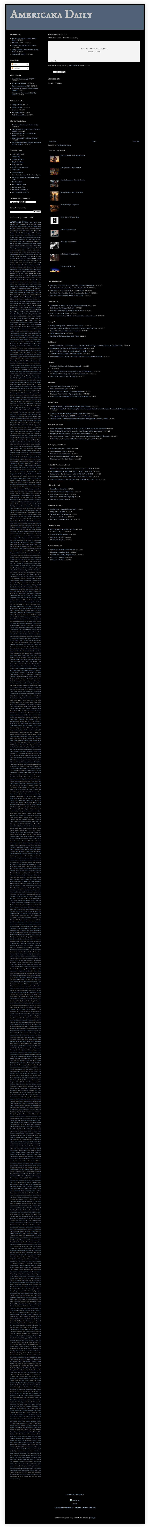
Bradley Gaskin (14, 599)
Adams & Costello (28, 331)
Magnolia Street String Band (25, 1030)
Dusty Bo (34, 738)
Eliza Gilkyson (33, 288)
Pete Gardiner (19, 437)
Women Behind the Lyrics (33, 1463)
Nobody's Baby (14, 1114)
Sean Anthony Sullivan (35, 1242)
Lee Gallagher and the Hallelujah (32, 408)
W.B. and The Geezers (27, 1446)
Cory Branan (27, 674)
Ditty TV (38, 730)
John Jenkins (19, 920)
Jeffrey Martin (14, 299)
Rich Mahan (13, 1175)
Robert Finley (28, 1188)
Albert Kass (38, 506)
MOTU (29, 1024)
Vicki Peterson (25, 1440)
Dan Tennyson (37, 689)
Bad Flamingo (25, 563)
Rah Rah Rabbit (22, 1163)
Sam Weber (34, 1227)
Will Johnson (30, 1459)
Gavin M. (34, 794)
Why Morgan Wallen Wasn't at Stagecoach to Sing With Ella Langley (71, 371)
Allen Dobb (21, 271)
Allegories (30, 516)
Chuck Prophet (33, 661)
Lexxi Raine (30, 992)
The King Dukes (26, 1361)
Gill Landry (32, 804)
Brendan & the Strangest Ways (32, 339)
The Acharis (19, 1310)
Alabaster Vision (30, 506)
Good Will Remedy (15, 378)
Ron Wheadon (19, 1199)
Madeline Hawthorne (35, 1026)
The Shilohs (13, 1389)
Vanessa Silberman (26, 1438)
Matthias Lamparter (25, 1058)
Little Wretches (30, 1005)
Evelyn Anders (20, 766)
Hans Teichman (74, 65)
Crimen (36, 681)
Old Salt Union (32, 1118)
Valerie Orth (31, 1436)
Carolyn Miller (14, 627)
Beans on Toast (23, 275)
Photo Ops (21, 1150)
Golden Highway (25, 809)
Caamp (39, 617)
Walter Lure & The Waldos (17, 1448)
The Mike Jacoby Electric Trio (27, 322)
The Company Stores (22, 1329)
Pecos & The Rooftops (23, 1141)
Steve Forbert (32, 459)
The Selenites (37, 1387)
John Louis (24, 397)
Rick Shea (18, 1180)
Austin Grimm (19, 559)
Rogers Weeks (28, 1197)
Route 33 (22, 1210)
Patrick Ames (28, 1133)
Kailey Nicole (37, 945)
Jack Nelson (13, 864)
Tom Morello (37, 1419)
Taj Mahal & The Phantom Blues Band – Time (64, 336)
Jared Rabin (30, 877)
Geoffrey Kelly (27, 798)
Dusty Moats (25, 288)
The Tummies (24, 1399)
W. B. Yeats (19, 1446)
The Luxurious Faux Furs (34, 1363)
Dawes (18, 715)
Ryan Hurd (18, 1216)
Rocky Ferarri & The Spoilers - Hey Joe (62, 529)
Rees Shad (21, 1171)
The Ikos (12, 1357)
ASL (33, 495)
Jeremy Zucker (16, 896)
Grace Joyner (27, 811)
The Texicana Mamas (32, 1397)
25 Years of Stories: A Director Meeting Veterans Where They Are (70, 406)
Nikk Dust (26, 1109)
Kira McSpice (33, 969)
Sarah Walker (19, 1235)
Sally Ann (15, 110)
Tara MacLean (26, 1295)
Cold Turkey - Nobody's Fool (59, 494)
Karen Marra (25, 947)
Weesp (31, 1451)
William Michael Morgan (34, 1461)
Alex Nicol (29, 269)
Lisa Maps (28, 1001)
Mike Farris (13, 1080)
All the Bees (14, 271)
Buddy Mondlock (25, 610)
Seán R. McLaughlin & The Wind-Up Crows (29, 1246)
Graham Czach (32, 813)
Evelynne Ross (28, 766)
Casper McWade (14, 629)
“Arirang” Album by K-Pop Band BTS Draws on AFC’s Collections (71, 416)
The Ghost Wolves (22, 1348)
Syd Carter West (36, 461)
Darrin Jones (13, 700)
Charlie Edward (14, 636)
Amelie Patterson (18, 523)
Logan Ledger (31, 412)
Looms (34, 305)
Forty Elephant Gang (35, 371)
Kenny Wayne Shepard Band (22, 964)
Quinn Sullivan (28, 1156)
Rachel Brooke (19, 1161)
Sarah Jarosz (18, 262)
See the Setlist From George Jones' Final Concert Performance (69, 374)
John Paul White (36, 922)
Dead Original (24, 715)
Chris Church (13, 649)
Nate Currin (27, 1099)
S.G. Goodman (35, 1218)
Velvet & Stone (36, 1438)
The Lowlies (18, 1363)
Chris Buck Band (28, 646)
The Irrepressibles (19, 1357)
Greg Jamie (18, 819)
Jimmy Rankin (37, 907)
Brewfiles (35, 602)
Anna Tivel (38, 542)
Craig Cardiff (24, 678)
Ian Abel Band (37, 853)
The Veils (28, 1402)
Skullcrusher (38, 1259)
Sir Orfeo (28, 1257)
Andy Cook (28, 333)
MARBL (25, 1024)
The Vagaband (22, 1402)
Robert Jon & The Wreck (21, 237)
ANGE (30, 495)
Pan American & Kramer (17, 1131)
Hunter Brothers (24, 851)
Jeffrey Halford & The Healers (27, 888)
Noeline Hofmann (23, 1114)
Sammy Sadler (23, 1229)
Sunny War (16, 1286)
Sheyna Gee (20, 454)
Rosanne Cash (29, 1203)
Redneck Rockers (14, 1171)
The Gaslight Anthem (35, 1346)
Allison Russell (14, 333)
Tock (27, 324)
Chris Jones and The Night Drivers (24, 354)
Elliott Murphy (30, 367)
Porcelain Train (30, 1152)
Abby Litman (34, 499)
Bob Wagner (25, 591)
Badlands (31, 563)
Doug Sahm (13, 736)
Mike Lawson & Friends (30, 1080)
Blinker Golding (31, 585)
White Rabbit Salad (36, 1455)
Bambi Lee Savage (20, 565)
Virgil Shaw (27, 1444)
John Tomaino (28, 924)
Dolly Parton (19, 732)
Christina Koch (19, 659)
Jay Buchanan (17, 881)
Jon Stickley (20, 928)
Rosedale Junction (32, 1205)
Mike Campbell (14, 1077)
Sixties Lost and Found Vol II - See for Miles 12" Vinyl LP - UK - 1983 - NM (74, 479)
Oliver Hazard (17, 435)
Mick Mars (30, 1073)
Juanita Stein (13, 941)
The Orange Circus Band (30, 265)
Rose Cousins (37, 1203)
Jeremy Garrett (33, 894)
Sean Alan (25, 1242)
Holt (36, 847)
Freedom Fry (22, 292)
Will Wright (25, 1461)
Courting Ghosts (23, 676)
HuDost (18, 851)
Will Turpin (13, 1461)
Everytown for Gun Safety (27, 768)
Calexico (19, 619)
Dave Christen (20, 224)
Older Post (136, 141)
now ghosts (38, 1476)
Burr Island (20, 344)
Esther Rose (23, 764)
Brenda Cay (34, 277)
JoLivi (31, 909)
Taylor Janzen (31, 1299)
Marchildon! (13, 1039)
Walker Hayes (37, 1446)
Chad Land (16, 634)
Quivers (34, 1156)
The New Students (33, 1370)
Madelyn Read (14, 1028)
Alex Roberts (13, 510)
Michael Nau (37, 1071)
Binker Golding (27, 580)
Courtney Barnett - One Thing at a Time (73, 155)
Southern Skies (27, 1267)
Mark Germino (25, 1043)
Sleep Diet (12, 1261)
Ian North (23, 294)
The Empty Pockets (25, 469)
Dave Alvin (34, 700)
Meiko (11, 1065)
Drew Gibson (28, 736)
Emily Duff (35, 239)
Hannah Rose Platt (19, 230)
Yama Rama (21, 1470)
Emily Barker (20, 755)
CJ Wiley (34, 614)
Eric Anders (32, 759)
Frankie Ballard (18, 783)
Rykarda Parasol (26, 1218)
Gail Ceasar (29, 789)
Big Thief (15, 337)
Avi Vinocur (22, 561)
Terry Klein (35, 463)
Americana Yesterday (18, 154)
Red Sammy (38, 1169)
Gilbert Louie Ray (24, 804)
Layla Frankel (28, 988)
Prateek (16, 439)
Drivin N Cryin (18, 738)
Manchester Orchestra (29, 1035)
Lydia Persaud (24, 307)
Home (94, 141)
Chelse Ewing (32, 642)
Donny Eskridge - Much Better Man (72, 192)
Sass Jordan (38, 1235)
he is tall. (21, 1476)
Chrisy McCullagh (15, 661)
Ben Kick (26, 572)
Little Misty (31, 1003)
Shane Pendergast (21, 1250)
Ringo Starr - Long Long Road (59, 552)
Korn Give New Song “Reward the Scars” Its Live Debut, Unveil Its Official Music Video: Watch (80, 436)
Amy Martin (32, 529)
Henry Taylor (34, 843)
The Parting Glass (17, 112)
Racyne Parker (13, 1163)
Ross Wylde (33, 1207)
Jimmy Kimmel (28, 907)
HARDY (20, 824)
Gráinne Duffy (31, 821)
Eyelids (36, 768)
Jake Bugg (18, 868)
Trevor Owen (37, 1427)
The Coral (19, 1331)
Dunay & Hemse (27, 738)
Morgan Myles (21, 1090)
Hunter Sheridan (17, 853)
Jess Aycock (13, 898)
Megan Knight (30, 1062)
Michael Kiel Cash (23, 1069)
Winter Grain (22, 1463)
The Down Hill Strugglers (22, 1338)
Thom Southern (26, 1410)
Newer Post (52, 141)
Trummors (38, 1429)
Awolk (34, 561)
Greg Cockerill (33, 817)
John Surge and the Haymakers (23, 243)
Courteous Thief (14, 676)
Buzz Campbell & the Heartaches (23, 612)
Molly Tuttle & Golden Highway (30, 425)
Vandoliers (18, 1438)
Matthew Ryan (13, 422)
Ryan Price (34, 1216)
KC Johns (18, 945)
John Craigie (24, 917)
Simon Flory (17, 1257)
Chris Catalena (37, 646)
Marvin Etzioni (34, 418)
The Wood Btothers (21, 1408)
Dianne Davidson (36, 727)
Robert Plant (22, 1193)
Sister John (34, 1257)
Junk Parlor (17, 943)
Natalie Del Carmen (31, 245)
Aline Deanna (33, 512)
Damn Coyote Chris (28, 687)
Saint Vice (23, 1222)
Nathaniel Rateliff (35, 258)
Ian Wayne (31, 856)
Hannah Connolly (27, 828)
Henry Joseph (26, 843)
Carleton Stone (30, 625)
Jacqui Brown (13, 866)
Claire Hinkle (25, 663)
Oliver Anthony (25, 1120)
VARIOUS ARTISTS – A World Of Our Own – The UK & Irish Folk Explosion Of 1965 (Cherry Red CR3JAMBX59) (86, 346)
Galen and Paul (37, 789)
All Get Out (16, 516)
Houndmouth (33, 849)
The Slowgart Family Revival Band (29, 1391)
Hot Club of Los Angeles (22, 849)
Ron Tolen (33, 222)
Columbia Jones (25, 670)
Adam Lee (22, 503)
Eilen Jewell (23, 235)
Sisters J (16, 1259)
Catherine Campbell (27, 280)
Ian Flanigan (13, 856)
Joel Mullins (35, 913)
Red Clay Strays (17, 1169)
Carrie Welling (21, 627)
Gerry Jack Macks (36, 800)
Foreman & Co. (21, 781)
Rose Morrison (14, 1205)
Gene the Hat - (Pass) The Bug (59, 499)
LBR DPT (38, 975)
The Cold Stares (30, 467)
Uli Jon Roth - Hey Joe (57, 540)
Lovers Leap (13, 1016)
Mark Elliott (17, 1043)
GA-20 (12, 787)
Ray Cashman (28, 1165)
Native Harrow (27, 427)
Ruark (30, 1210)
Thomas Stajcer (26, 1412)
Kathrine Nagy (27, 954)
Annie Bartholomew (19, 335)
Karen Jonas (19, 947)
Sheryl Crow (13, 454)
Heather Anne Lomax (30, 382)
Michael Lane (20, 1071)
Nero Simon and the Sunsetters (29, 1105)
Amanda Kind (22, 521)
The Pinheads (34, 1374)
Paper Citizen (37, 435)
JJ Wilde (12, 386)
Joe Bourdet (17, 395)
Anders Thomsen (24, 531)
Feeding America (20, 774)
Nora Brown (27, 433)
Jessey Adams (34, 900)
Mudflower (34, 1092)
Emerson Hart (37, 753)
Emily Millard (30, 757)
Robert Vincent (25, 1195)
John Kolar (26, 920)
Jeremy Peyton (34, 390)
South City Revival (36, 1265)
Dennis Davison (24, 723)
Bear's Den (37, 250)
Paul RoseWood (37, 1139)
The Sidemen (26, 1389)
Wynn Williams (37, 1468)
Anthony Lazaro (18, 548)
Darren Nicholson (36, 698)
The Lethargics (26, 233)
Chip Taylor (34, 352)
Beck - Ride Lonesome (57, 557)
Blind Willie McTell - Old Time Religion (24, 138)
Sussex (24, 1289)
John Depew (31, 917)
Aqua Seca (33, 548)
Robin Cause (32, 1195)
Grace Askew (29, 241)
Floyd (15, 292)
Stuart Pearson (22, 1284)
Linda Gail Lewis (36, 998)
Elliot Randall (17, 753)
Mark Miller (24, 1045)
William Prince (14, 1463)
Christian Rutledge (21, 657)
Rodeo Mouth (34, 444)
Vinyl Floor (21, 1444)
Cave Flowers (37, 280)
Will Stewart (37, 1459)
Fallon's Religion (36, 770)
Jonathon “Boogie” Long (24, 934)
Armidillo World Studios (20, 553)
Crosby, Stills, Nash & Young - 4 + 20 (61, 491)
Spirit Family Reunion (30, 457)
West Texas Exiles (31, 1453)
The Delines (17, 469)
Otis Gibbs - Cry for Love (68, 242)
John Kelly (18, 397)
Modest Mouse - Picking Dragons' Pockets (63, 555)
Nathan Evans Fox (18, 427)
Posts (14, 64)
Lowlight (27, 1016)
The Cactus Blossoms (35, 1323)
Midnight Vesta (29, 1075)
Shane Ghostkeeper (27, 450)
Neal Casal (28, 1103)
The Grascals (13, 1353)
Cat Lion (38, 629)
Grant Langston (19, 815)
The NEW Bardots (22, 476)
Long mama (30, 1011)
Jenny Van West (18, 894)
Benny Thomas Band (32, 574)
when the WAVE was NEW (20, 192)
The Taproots (35, 478)
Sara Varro (13, 1231)
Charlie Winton (27, 638)
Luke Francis (31, 414)
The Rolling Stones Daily (20, 190)
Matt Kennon (37, 420)
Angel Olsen (23, 540)
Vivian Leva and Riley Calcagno (25, 489)
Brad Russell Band (26, 597)
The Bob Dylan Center (20, 1321)
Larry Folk (27, 979)
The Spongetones (33, 1393)
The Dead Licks (26, 1333)
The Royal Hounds (20, 1382)
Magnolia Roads (23, 416)
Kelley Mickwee (19, 960)
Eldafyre (35, 747)
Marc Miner (38, 1035)
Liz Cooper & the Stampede (25, 1007)
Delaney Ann (23, 721)
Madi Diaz (21, 1028)
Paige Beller (31, 1129)
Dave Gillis (19, 702)
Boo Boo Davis (19, 595)
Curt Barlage (13, 685)
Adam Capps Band (27, 501)
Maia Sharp (21, 1033)
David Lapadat (26, 708)
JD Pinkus (33, 860)
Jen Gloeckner (26, 890)
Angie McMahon (21, 542)
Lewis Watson (22, 992)
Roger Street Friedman (20, 248)
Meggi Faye (38, 1062)
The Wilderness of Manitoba (30, 1406)
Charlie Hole (37, 348)
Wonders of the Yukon (15, 1466)
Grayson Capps (34, 815)
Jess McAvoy (20, 898)
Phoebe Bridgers (14, 1150)
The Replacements (33, 1378)
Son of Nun (13, 1263)
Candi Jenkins (20, 346)
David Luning (19, 286)
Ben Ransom (32, 572)
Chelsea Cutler (18, 352)
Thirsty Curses (34, 480)
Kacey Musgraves (32, 399)
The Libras (33, 1361)
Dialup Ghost (19, 727)
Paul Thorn (13, 437)
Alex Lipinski (37, 508)
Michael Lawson (28, 1071)
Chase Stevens (24, 642)
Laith (30, 977)
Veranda (12, 1440)
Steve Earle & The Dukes (31, 1278)
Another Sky (28, 546)
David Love (34, 708)
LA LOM (33, 975)
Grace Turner (29, 378)
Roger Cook (22, 1197)
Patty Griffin (21, 1135)
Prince (39, 1154)
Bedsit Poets (31, 570)
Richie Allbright (24, 1178)
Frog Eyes (32, 785)
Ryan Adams (34, 1214)
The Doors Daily (17, 182)
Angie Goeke (13, 542)
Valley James (37, 1436)
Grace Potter (37, 241)
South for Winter (15, 265)
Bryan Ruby (33, 341)
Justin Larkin (34, 943)
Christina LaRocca (27, 659)
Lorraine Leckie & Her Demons (19, 1013)
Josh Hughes (19, 939)
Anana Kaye (16, 531)
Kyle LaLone (34, 405)
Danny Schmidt (34, 363)
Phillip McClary (24, 1148)
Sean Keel (31, 1244)
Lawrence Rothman (19, 988)
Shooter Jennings (27, 454)
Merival (25, 1065)
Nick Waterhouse (19, 1109)
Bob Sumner (17, 591)
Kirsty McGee (27, 405)
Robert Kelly (28, 1190)
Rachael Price (18, 1158)
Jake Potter (35, 868)
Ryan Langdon (31, 260)
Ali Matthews (16, 512)
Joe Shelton (36, 911)
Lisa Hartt (24, 412)
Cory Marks (18, 284)
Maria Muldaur (33, 1039)
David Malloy (17, 710)
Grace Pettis (34, 811)
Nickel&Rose (17, 314)
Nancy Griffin (33, 1097)
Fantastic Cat (13, 772)
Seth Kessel (38, 448)
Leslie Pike (16, 992)
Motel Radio (38, 1090)
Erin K (36, 762)
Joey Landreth (34, 915)
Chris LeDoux (33, 651)
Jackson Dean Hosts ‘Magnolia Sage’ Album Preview (66, 391)
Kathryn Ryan (13, 956)
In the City (38, 856)
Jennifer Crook (17, 892)
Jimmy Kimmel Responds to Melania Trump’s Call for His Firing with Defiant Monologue (78, 428)
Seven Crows (13, 1246)
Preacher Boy (17, 1154)
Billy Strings (14, 252)
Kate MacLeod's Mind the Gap (29, 952)
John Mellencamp (25, 256)
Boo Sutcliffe (26, 277)
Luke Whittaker (29, 1020)
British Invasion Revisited (20, 167)
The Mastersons (22, 1365)
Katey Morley (30, 401)
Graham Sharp (37, 378)
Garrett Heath (30, 292)
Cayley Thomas (14, 282)
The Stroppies (27, 1395)
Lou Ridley (38, 1013)
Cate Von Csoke (19, 348)
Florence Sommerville (15, 779)
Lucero (39, 1016)
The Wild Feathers (30, 1404)
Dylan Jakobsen (33, 740)
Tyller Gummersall (30, 228)
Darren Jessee (27, 698)
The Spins (25, 1393)
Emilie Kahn (13, 755)
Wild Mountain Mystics (31, 491)
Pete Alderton (27, 1143)
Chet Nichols (26, 352)
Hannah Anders (18, 828)
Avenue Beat (32, 273)
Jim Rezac (31, 905)
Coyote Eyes (17, 678)
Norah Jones (17, 1116)
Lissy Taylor (34, 1001)
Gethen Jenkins (23, 802)
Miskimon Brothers (22, 1086)
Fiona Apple (37, 774)
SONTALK (25, 1220)
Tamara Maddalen (25, 1293)
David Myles (27, 286)
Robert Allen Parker (24, 1186)
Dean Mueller (18, 717)
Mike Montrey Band (31, 1082)
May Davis (33, 1060)
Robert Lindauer (14, 1193)
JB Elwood (17, 297)
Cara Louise (17, 280)
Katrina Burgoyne (28, 403)
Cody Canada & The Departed (21, 358)
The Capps (26, 1325)
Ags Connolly (16, 506)
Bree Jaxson (22, 602)
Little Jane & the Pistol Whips (20, 1003)
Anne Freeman (25, 544)
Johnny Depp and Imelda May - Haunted (62, 549)
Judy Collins (13, 399)
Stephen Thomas (26, 1276)
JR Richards (13, 862)
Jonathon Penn (14, 934)
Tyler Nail (18, 1434)
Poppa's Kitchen (20, 1152)
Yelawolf (32, 1470)
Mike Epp (38, 1077)
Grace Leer (23, 378)
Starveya (18, 1271)
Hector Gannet (14, 841)
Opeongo (12, 1124)
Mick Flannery (23, 1073)
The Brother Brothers (20, 318)
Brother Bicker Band (19, 608)
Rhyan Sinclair (20, 1173)
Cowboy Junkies (33, 676)
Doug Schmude (20, 736)
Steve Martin (18, 1280)
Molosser (12, 228)
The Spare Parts (18, 1393)
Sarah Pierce (26, 1233)
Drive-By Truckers (15, 288)
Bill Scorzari (33, 275)
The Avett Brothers (36, 465)
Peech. (31, 1141)
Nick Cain (35, 1107)
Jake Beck (12, 868)
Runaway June (17, 446)
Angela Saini (34, 333)
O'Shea (12, 1118)
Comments (16, 68)
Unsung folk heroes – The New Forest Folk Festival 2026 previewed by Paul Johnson (76, 356)
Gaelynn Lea (34, 787)
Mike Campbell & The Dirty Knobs (26, 1077)
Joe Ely (12, 243)
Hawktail (12, 836)
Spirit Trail (30, 1269)
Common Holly (19, 361)
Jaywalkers (38, 881)
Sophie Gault (37, 1263)
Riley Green (31, 1180)
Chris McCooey (25, 653)
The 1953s (27, 1308)
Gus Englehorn (14, 824)
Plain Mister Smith (29, 1150)
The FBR (23, 1342)
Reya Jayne (35, 1171)
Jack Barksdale (21, 862)
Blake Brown (22, 337)
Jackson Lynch (21, 864)
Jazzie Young (13, 883)
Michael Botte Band (21, 1067)
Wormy (24, 1468)
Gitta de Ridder (14, 806)
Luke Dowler (23, 414)
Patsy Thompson (36, 1133)
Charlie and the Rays (30, 350)
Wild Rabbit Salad (28, 1457)
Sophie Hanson (14, 1265)
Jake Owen (29, 868)
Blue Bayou (18, 587)
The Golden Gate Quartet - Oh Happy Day (25, 125)
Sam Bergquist (37, 1222)
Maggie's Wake (14, 416)
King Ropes (35, 966)
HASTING (26, 824)
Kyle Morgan (13, 975)
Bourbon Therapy (18, 339)
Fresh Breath (30, 373)
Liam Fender (34, 994)
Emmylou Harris (25, 759)
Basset (16, 275)
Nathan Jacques (19, 1101)
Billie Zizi (35, 578)
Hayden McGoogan (20, 382)
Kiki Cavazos (34, 964)
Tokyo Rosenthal (36, 324)
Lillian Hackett (34, 996)
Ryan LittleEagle (26, 1216)
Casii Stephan (37, 627)
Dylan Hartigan (24, 740)
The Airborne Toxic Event (23, 1312)
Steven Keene (33, 237)
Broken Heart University (31, 606)
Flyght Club (25, 779)
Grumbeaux (24, 821)
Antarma (34, 546)
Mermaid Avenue (31, 309)
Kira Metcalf (20, 405)
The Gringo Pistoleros (22, 1353)
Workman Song (18, 1468)
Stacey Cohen (37, 1269)
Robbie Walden (14, 1186)
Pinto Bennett (34, 437)
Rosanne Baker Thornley (20, 1203)
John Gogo (38, 917)
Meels (24, 1062)
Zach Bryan (35, 1472)
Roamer (20, 1184)
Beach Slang (33, 567)
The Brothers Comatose (23, 1323)
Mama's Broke (19, 1035)
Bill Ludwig (17, 578)
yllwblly (18, 1478)
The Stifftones (19, 1395)
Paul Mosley (38, 1137)
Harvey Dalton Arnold (16, 834)
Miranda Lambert (36, 1084)
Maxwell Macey (24, 1060)
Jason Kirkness (25, 879)
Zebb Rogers (27, 1474)
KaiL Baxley (30, 945)
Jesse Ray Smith (28, 393)
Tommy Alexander (31, 1421)
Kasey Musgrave (34, 949)
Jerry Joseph (24, 896)
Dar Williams (25, 695)
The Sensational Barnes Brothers (22, 478)
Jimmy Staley (13, 909)
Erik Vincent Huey (20, 290)
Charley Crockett (15, 235)
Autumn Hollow (14, 561)
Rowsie (27, 1210)
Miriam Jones (13, 1086)
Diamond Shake (27, 727)
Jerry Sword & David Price (34, 896)
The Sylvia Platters (36, 1395)
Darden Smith (33, 695)
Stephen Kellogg (18, 1276)
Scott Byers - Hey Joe (57, 537)
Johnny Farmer (37, 924)
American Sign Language (34, 527)
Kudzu (21, 305)
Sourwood (27, 1265)
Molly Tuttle (37, 230)
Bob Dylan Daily (17, 164)
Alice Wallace (37, 269)
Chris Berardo (19, 646)
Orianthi (17, 1124)
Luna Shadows (29, 1022)
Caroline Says (37, 625)
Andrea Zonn (19, 533)
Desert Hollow (37, 725)
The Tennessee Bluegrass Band (18, 1397)
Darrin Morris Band (24, 700)
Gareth (36, 373)
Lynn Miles (19, 1024)
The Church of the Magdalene (29, 1327)
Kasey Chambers (25, 949)
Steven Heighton (18, 1282)
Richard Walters (14, 1178)
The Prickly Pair (33, 1376)
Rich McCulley (20, 1175)
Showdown (34, 454)
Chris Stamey (33, 655)
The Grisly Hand (31, 320)
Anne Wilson (33, 544)
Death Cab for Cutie (27, 717)
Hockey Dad (34, 845)
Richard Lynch (37, 1175)
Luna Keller (22, 1022)
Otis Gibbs (30, 435)
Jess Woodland (34, 898)
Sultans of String (27, 461)
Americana (13, 529)
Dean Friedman (33, 715)
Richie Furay (32, 1178)
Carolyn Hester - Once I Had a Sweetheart (63, 509)
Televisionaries (18, 1306)
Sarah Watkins (26, 1235)
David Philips (31, 710)
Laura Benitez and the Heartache (29, 981)
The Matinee (13, 476)
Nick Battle (29, 1107)
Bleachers (23, 585)
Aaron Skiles (30, 250)
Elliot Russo (25, 753)
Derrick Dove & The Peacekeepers (22, 725)
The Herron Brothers (22, 1355)
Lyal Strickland (37, 1022)
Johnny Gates (13, 926)
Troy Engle (32, 1429)
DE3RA (31, 685)
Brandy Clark (30, 599)
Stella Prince (16, 459)
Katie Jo (35, 956)
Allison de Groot (14, 518)
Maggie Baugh (37, 1028)
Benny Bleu (22, 574)
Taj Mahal (17, 1293)
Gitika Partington (36, 376)
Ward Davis (38, 489)
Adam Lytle (28, 503)
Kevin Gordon (14, 305)
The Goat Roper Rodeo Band (27, 1350)
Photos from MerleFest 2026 (21, 86)
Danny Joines (26, 693)
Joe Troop (19, 913)
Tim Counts (25, 482)
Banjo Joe (28, 565)
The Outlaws (20, 1374)
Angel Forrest (16, 540)
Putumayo (21, 1156)
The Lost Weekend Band (34, 474)
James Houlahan (36, 870)
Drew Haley (35, 736)
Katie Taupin (25, 958)
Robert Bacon (33, 1186)
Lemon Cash (37, 410)
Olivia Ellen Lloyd (27, 314)
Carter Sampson (29, 627)
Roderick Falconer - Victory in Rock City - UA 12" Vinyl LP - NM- (71, 476)
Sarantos (32, 1235)
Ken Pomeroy (17, 962)
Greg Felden (19, 380)
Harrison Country (28, 832)
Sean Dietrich (25, 1244)
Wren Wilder (29, 1468)
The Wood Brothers (25, 480)
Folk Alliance (26, 371)
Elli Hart (35, 751)
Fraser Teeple (22, 373)
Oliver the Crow (21, 1122)
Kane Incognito (17, 401)
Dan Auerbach (34, 284)
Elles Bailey (30, 751)
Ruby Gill (17, 1212)
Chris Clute (29, 649)
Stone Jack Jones (34, 1282)
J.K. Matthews (27, 860)
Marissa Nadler (26, 1041)
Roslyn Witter (26, 1207)
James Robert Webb (26, 873)
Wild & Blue (21, 1457)
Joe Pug (30, 911)
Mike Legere (34, 422)
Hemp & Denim (18, 843)
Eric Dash (38, 759)
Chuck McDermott (32, 356)
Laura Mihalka (24, 984)
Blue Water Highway (31, 337)
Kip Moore (26, 969)
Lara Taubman (14, 979)
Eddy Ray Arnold (31, 745)
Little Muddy (27, 305)
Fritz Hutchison (25, 785)
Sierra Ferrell (37, 262)
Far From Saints (22, 772)
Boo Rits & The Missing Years (32, 595)
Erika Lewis (31, 762)
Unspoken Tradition (15, 326)
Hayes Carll (27, 836)
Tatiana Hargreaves (29, 1297)
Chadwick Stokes (24, 634)
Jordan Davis (22, 937)
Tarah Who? (34, 1295)
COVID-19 (27, 344)
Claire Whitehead (33, 663)
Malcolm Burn (28, 1033)
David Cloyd (20, 706)
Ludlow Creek (30, 1018)
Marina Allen (19, 1041)
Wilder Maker (37, 1457)
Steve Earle (21, 1278)
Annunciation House (19, 546)
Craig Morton (32, 678)
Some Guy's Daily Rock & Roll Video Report (26, 175)
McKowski (23, 309)
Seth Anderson (30, 448)
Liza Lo (22, 245)
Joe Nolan (30, 395)
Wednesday (27, 1451)
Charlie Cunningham (29, 348)
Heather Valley (37, 838)
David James (18, 708)
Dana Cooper (13, 691)
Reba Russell (13, 1167)
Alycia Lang (21, 333)
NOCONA (33, 312)
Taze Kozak (23, 1301)
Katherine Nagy (18, 954)
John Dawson (17, 301)
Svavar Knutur (37, 1289)
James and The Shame (16, 875)
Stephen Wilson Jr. (36, 1276)
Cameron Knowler (23, 621)
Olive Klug (17, 1120)
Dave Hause (26, 702)
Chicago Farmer (24, 282)
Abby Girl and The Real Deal (23, 499)
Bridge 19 (21, 604)
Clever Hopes (17, 666)
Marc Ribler (13, 1037)
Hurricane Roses (30, 384)
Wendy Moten (22, 1453)
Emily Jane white (14, 757)
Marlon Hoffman (14, 309)
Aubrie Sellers (25, 557)
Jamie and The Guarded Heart (30, 875)
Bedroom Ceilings (23, 570)
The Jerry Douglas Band (34, 1359)
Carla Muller (16, 625)
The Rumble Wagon (30, 1382)
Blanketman (17, 585)
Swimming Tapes (32, 1291)
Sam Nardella (19, 1225)
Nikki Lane (38, 431)
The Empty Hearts (33, 1340)
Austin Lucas (27, 559)
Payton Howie (13, 1141)
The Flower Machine (21, 1344)
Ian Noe (25, 856)
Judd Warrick (20, 941)
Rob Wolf (16, 444)
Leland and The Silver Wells (26, 410)
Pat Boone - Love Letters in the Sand (61, 519)
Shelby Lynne (32, 1252)
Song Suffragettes (21, 1263)
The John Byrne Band (15, 1361)
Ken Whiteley (25, 962)
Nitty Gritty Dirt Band (35, 1109)
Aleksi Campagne (14, 508)
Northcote (23, 1116)
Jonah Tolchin (37, 243)
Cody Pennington (20, 668)
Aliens (28, 512)
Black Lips (17, 582)
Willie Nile (18, 493)
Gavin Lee (28, 794)
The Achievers (26, 1310)
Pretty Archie (22, 439)
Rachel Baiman (26, 1158)
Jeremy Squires (32, 299)
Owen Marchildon (32, 1126)
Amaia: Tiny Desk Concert (58, 451)
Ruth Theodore (26, 1214)
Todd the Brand (17, 1419)
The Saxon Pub (34, 1384)
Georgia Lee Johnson (16, 800)
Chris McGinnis (34, 653)
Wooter (12, 1468)
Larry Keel (34, 979)
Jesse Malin (20, 393)
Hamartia (26, 826)
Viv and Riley (34, 1444)
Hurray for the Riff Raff (27, 853)
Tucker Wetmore (14, 1431)
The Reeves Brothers (22, 1378)
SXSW (33, 316)
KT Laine (23, 945)
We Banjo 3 (21, 1451)
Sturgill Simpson (18, 461)
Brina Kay (27, 604)
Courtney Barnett (35, 361)
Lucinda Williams (27, 226)
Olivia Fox (29, 1122)
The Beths (25, 1316)
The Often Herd (32, 1372)
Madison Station (28, 1028)
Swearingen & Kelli (23, 1291)
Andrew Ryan (13, 538)
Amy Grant (19, 529)
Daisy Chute (25, 284)
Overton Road (24, 1126)
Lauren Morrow (26, 986)
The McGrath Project (32, 1365)
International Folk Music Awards (18, 858)
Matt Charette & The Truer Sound (24, 420)
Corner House (13, 674)
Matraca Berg (28, 1054)
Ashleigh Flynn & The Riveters (19, 273)
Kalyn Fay (12, 947)
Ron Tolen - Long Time (68, 266)
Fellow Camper (29, 774)
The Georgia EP (14, 1348)
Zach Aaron (28, 1472)
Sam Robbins (22, 1227)
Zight (32, 1474)
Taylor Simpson (20, 463)
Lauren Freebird (33, 984)
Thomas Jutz (19, 1412)
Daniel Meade (33, 691)
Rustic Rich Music (32, 1212)
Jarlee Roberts (37, 877)
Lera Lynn (13, 412)
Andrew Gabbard (27, 535)
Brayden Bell (37, 599)
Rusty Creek (27, 316)
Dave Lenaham (18, 704)
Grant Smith (27, 815)
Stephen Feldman (24, 459)
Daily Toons (16, 170)
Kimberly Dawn (19, 966)
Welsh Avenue (37, 1451)
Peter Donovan (26, 437)
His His (28, 845)
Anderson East (32, 531)
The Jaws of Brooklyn (22, 1359)
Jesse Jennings (18, 900)
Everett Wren (16, 768)
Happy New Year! (30, 830)
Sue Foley (35, 1284)
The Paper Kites (20, 324)
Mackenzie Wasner (15, 1026)
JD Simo (38, 860)
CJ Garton (23, 614)
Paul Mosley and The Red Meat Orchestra (21, 1139)
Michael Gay (37, 1067)
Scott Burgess (20, 1239)
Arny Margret (31, 553)
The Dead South (33, 318)
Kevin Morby (37, 403)
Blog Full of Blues (17, 162)
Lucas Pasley (33, 1016)
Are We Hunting (23, 550)
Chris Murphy (37, 354)
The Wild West (18, 1406)
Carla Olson (23, 625)
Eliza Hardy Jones (31, 749)
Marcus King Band (22, 1039)
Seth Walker (19, 450)
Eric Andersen (23, 369)
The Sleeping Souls (15, 1391)
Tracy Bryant (28, 1425)
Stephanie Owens (31, 1274)
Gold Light (17, 809)
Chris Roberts (25, 655)
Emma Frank (17, 759)
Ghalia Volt (17, 294)
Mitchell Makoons (17, 425)
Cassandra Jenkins (31, 629)
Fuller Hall (38, 785)
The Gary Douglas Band (23, 471)
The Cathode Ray (33, 1325)
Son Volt (21, 457)
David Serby (32, 365)
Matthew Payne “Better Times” (59, 313)
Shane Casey (13, 1250)
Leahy (34, 988)
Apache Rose (26, 548)
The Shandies (37, 267)
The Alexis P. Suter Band (24, 465)
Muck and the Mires (21, 1092)
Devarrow (12, 727)
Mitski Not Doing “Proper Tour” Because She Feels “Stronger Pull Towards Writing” (76, 431)
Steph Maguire (22, 1274)
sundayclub (13, 1478)
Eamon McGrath (33, 742)
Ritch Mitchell (28, 1182)
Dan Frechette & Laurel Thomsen (24, 689)
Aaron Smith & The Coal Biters (19, 497)
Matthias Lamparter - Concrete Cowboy (73, 180)
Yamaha (27, 1470)
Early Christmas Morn (19, 115)
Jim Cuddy (13, 905)
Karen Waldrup (33, 947)
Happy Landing (19, 830)
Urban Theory (13, 1436)
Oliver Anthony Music (35, 1120)
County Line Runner (36, 674)
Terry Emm (28, 463)
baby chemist (13, 1476)
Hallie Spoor (20, 826)
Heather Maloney (19, 838)
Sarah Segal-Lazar (14, 448)
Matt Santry (34, 1056)
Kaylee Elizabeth (33, 958)
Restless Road (28, 1171)
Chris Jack (19, 651)
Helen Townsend (23, 841)
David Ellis (34, 706)
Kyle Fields (38, 973)
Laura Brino (17, 984)
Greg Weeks (24, 819)
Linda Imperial (14, 1001)
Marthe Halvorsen (28, 1050)
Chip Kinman (34, 644)
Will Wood (19, 1461)
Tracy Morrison (37, 1425)
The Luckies (24, 1363)
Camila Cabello (32, 621)
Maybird (38, 1060)
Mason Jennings (20, 1054)
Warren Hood (37, 1448)
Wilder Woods (13, 1459)
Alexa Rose (27, 510)
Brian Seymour (31, 252)
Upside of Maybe (36, 1434)
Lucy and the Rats (21, 1018)
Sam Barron (29, 1222)
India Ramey (30, 294)
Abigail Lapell (19, 331)
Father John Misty (33, 772)
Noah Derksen (13, 433)
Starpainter (13, 1271)
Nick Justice (32, 431)
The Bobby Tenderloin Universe (18, 467)
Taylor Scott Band (15, 1301)
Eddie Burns (23, 745)
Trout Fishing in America (25, 484)
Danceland (19, 691)
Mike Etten (28, 422)
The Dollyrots (29, 1335)
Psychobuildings (14, 1156)
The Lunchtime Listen (19, 184)
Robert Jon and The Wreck (17, 1190)
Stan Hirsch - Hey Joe (57, 532)
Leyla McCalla (37, 992)
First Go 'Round (21, 777)
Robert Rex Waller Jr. (24, 444)
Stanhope (38, 457)
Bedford (16, 570)
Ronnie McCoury (21, 1201)
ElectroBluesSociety (21, 749)
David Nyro (25, 710)
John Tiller (21, 924)
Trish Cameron (24, 1429)
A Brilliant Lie (24, 495)
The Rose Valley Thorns (26, 1380)
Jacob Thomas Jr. (29, 864)
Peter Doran (34, 1143)
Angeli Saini (37, 540)
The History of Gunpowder (34, 1355)
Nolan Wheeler (32, 1114)
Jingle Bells (21, 909)
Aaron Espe (38, 495)
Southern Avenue (19, 1267)
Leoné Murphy (32, 990)
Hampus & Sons (33, 826)
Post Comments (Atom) (64, 145)
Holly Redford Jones (21, 847)
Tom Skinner (13, 1421)
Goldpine (32, 809)
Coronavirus (20, 674)
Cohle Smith (28, 668)
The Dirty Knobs (21, 1335)
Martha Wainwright (18, 1050)
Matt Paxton (27, 1056)
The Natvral (17, 1370)
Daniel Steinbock (18, 693)
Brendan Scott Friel (15, 341)
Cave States (20, 631)
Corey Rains (37, 672)
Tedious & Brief (33, 1303)
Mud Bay (29, 1092)
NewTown (22, 1107)
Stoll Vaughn (26, 1282)
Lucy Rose (16, 414)
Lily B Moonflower (20, 998)
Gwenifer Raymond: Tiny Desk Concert (62, 456)
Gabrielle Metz (26, 787)
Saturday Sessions (28, 1237)
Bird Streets (35, 580)
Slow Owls (18, 1261)
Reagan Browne (37, 1165)
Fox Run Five (28, 781)
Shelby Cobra (25, 1252)
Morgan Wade (25, 312)
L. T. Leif (27, 975)
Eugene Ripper (37, 764)
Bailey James (37, 563)
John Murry (30, 397)
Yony (36, 1470)
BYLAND (12, 563)
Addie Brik (34, 503)
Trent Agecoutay (29, 1427)
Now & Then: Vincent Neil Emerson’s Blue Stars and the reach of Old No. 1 (73, 328)
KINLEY (25, 399)
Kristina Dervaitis (18, 973)
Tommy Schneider (27, 1423)
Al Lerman (23, 506)
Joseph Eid (29, 937)
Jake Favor (23, 868)
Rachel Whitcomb (36, 1161)
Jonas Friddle (30, 930)
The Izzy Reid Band (30, 1357)
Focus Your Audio (32, 779)
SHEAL (20, 1220)
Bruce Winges (37, 608)
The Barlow (28, 1314)
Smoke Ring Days (26, 1261)
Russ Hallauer (24, 1212)
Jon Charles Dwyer (34, 926)
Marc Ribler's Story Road (24, 1037)
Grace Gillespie (20, 811)
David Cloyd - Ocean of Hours (70, 217)
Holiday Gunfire (21, 384)
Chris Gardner (33, 282)
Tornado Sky (13, 1425)
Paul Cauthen (28, 1135)
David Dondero (27, 706)
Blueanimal (13, 589)
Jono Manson (13, 937)
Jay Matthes (25, 881)
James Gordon (13, 388)
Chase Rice (17, 642)
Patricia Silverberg (19, 1133)
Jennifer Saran (25, 892)
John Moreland (19, 922)
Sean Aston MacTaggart (16, 1244)
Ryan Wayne (31, 248)
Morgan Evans (13, 1090)
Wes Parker (21, 491)
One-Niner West (37, 1122)
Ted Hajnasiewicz (23, 1303)
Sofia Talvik (16, 457)
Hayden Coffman (19, 836)
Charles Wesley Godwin (35, 634)
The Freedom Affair (33, 1344)
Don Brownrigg (34, 732)
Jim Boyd (38, 902)
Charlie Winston (18, 638)
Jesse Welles (18, 226)
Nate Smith (33, 1099)
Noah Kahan (13, 1111)
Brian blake (16, 604)
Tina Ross (38, 482)
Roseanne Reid (23, 1205)
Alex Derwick (29, 508)
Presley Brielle (25, 1154)
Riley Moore (13, 316)
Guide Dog (38, 821)
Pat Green (34, 1131)
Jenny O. (31, 892)
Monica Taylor (37, 1088)
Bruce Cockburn (25, 341)
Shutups (15, 1254)
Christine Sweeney (22, 356)
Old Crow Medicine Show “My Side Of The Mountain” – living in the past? (73, 316)
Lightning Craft (25, 996)
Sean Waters (38, 1244)
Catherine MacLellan (19, 239)
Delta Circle (30, 721)
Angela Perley (30, 540)
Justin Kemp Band (26, 943)
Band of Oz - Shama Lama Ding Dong (62, 497)
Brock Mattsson (20, 606)
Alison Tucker (34, 514)
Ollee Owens (24, 435)
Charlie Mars (33, 636)
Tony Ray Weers (37, 1423)
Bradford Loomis (36, 597)
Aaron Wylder (33, 329)
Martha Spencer (25, 1048)
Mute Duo (22, 1094)
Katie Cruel (21, 956)
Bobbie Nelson (33, 591)
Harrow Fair (37, 832)
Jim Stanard (38, 905)
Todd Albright (27, 1416)
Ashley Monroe (33, 555)
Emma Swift (37, 367)
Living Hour (13, 1007)
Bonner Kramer (25, 593)
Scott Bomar (13, 1239)
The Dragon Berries (33, 1338)
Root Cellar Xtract (32, 1201)
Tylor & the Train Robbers (19, 486)
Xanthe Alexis (14, 1470)
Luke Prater (13, 1020)
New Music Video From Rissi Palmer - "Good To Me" (66, 296)
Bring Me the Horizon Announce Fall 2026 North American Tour (70, 433)
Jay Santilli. (32, 881)
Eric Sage (18, 762)
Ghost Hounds (33, 802)
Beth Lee (23, 576)
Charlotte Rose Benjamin (30, 640)
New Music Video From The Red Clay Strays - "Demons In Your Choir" (72, 285)
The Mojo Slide (18, 1367)
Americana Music (19, 221)
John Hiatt (13, 920)
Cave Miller (13, 631)
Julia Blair (19, 399)
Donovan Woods (36, 286)
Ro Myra (15, 1184)
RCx (38, 1156)
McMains (12, 1062)
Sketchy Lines (22, 1259)
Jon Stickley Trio (27, 928)
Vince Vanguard (37, 1442)
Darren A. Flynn (18, 698)
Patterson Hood (14, 1135)
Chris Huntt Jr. (37, 649)
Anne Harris (29, 271)
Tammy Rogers (33, 1293)
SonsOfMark (30, 1263)
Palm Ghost (38, 1129)
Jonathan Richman (36, 932)
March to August (36, 1037)
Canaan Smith (16, 623)
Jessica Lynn (29, 230)
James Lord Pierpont (15, 873)
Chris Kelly (26, 651)
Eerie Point (17, 747)
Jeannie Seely (20, 883)
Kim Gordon (13, 405)
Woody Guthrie (25, 1466)
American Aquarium (27, 523)
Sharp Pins (18, 1252)
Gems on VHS (24, 796)
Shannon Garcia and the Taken (24, 452)
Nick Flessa (25, 431)
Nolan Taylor (21, 433)
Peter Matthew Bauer (19, 1146)
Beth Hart (17, 576)
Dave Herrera (33, 702)
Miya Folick (21, 1088)
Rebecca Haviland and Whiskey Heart (28, 1167)
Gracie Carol (17, 813)
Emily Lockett (22, 757)
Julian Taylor (31, 235)
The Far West (13, 471)
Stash (11, 459)
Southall (12, 1267)
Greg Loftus (33, 380)
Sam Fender (13, 1225)
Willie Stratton (26, 493)
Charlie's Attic (18, 640)
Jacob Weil (38, 864)
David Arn (17, 365)
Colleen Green (33, 358)
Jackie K (17, 386)
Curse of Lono (37, 683)
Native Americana (14, 1103)
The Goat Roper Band (33, 1348)
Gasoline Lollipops (19, 794)
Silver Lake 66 (34, 1254)
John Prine (34, 256)
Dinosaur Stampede (31, 730)
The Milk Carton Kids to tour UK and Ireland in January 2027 (69, 305)
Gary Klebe (29, 792)
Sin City (23, 1257)
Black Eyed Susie (17, 107)
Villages (24, 1442)
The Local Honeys (22, 474)
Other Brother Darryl (15, 1126)
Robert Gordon (37, 1188)
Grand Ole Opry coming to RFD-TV (23, 79)
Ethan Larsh (30, 764)
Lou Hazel (31, 1013)
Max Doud (16, 1060)
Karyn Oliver (17, 949)
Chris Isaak (13, 651)
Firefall (20, 371)
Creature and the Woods (20, 681)
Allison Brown (37, 516)
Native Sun (22, 1103)
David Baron (13, 706)
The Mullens (26, 1367)
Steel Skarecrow (33, 1271)
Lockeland (12, 1009)
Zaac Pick (21, 1472)
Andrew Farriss (19, 535)
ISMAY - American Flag (68, 229)
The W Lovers (34, 1402)
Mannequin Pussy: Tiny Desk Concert (61, 459)
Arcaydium (16, 550)
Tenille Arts (26, 1306)
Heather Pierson (28, 838)
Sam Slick (28, 1227)
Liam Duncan (27, 994)
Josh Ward (32, 939)
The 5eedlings (34, 1308)
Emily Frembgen (29, 755)
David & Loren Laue (35, 704)
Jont (18, 937)
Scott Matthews (27, 262)
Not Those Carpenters (31, 1116)
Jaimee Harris (29, 866)
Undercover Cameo (27, 1434)
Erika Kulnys (24, 762)
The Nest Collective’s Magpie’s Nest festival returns (66, 353)
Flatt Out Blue (37, 777)
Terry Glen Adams (18, 1308)
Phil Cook (16, 1148)
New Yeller (16, 1107)
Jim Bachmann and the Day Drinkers (25, 902)
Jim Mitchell (26, 905)
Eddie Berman (15, 745)
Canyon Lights (32, 623)
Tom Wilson (21, 1421)
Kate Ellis (24, 401)
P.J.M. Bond (16, 1129)
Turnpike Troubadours (24, 1431)
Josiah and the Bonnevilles (29, 301)
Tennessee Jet (33, 1306)
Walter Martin (26, 326)
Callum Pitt (25, 619)
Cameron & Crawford (35, 619)
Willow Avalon (35, 493)
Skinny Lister (30, 1259)
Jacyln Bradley (21, 866)
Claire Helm (18, 663)
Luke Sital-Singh (20, 1020)
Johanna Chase (37, 395)
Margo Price (37, 226)
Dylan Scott (17, 742)
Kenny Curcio (36, 303)
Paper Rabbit (27, 1131)
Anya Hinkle (37, 271)
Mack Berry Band (36, 1024)
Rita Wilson (21, 1182)
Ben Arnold (20, 572)
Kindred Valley (28, 966)
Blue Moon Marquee (35, 587)
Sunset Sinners (24, 1286)
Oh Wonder (17, 1118)
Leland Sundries (14, 245)
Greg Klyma (26, 380)
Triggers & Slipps (15, 1429)
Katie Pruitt (13, 403)
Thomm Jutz (34, 1412)
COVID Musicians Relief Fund (28, 617)
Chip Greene (27, 644)
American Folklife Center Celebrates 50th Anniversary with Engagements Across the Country (79, 418)
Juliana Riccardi (34, 941)
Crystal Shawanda (20, 683)
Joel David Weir (27, 913)
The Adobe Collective (35, 1310)
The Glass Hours (34, 471)
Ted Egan (16, 1303)
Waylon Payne (14, 491)
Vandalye (12, 1438)
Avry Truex (29, 561)
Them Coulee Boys (32, 1408)
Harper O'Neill (20, 832)
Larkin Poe (21, 979)
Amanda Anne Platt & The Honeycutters (30, 518)
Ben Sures (38, 572)
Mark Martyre (17, 1045)
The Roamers (31, 476)
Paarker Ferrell (24, 1129)
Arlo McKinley (32, 550)
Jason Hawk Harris (15, 879)
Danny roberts (18, 695)
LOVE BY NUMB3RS (15, 977)
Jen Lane (28, 390)
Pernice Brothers (18, 1143)
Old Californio (24, 1118)
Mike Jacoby (20, 1080)
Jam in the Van (20, 870)
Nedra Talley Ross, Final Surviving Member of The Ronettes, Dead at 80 (72, 439)
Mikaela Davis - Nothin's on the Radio (24, 45)
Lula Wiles (16, 1022)
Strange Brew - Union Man (58, 489)
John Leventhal (34, 920)
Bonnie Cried (33, 593)
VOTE (19, 1436)
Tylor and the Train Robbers (33, 486)
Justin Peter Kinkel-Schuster (22, 303)
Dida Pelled (23, 730)
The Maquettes (14, 1365)
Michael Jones (14, 1069)
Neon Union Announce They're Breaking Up (63, 376)
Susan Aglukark (33, 1286)
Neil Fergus (18, 1105)
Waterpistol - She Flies (57, 560)
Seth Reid (12, 450)
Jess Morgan (27, 898)
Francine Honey (14, 373)
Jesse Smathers (26, 900)
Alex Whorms (20, 510)
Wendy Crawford (14, 1453)
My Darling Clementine (32, 1094)
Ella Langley (16, 751)
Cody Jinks (28, 239)
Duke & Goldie (21, 367)
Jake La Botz (37, 386)
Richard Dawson (29, 1175)
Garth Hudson (21, 792)
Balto (26, 335)
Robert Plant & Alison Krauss (33, 1193)
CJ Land (29, 614)
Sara (34, 1229)
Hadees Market (33, 824)
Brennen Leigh (29, 602)
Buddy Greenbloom (15, 610)
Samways (30, 1229)
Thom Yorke (33, 1410)
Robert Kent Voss (36, 1190)
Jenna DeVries (33, 890)
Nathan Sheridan (36, 1101)
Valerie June (24, 1436)
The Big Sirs (31, 1316)
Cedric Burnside (28, 631)
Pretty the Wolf (33, 1154)
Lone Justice (23, 1011)
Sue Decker (29, 1284)
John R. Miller (14, 924)
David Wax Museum (26, 713)
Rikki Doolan (24, 1180)
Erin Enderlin (30, 290)
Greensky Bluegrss (23, 817)
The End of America (35, 469)
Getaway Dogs (14, 802)
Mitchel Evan (13, 1088)
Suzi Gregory (29, 1289)
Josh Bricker (35, 937)
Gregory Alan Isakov (33, 819)
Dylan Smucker (25, 742)
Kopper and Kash (23, 971)
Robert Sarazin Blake (15, 1195)
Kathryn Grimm (36, 954)
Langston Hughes (36, 977)
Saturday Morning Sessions (17, 1237)
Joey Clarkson (27, 915)
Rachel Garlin (27, 1161)
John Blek (12, 397)
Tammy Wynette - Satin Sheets (59, 514)
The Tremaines (17, 1399)
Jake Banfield (37, 866)
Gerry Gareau (26, 800)
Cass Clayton (22, 629)
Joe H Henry (23, 395)
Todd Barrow (34, 1416)
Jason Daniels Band (27, 297)
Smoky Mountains (36, 1261)
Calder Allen (13, 619)
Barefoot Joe (34, 565)
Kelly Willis (33, 960)
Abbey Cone (33, 497)
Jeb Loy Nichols (28, 883)
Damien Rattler (18, 687)
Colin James (34, 668)
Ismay (11, 297)
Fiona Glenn (13, 777)
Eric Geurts (13, 762)
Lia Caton (12, 994)
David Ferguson (24, 365)
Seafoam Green (20, 228)
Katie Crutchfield (28, 956)
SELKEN (15, 1220)
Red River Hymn (30, 1169)
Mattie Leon (34, 1058)
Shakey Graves (28, 1248)
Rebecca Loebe (22, 260)
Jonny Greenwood (36, 934)
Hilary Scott (22, 845)
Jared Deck (16, 877)
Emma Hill (37, 254)
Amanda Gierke (14, 521)
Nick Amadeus (18, 431)
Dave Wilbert (25, 704)
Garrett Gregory (14, 792)
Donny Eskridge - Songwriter (70, 204)
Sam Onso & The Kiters (29, 1225)
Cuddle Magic (29, 683)
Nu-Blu (39, 1116)
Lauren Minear (17, 986)
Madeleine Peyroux (35, 307)
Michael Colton (30, 1067)
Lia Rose (26, 258)
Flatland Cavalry (29, 777)
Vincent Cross (13, 1444)
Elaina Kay (30, 747)
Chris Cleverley (22, 649)
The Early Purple (23, 1340)
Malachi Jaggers (32, 416)
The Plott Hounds (23, 1376)
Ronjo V (26, 1199)
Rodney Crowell (15, 233)
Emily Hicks (37, 755)
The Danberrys (17, 1333)
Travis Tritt (22, 1427)
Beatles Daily (16, 157)
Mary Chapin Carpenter (31, 1052)
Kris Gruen (34, 971)
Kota (29, 971)
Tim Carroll (18, 1414)
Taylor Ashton (13, 1299)
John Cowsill (17, 917)
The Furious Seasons (24, 1346)
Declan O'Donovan (19, 719)
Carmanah (26, 346)
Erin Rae (30, 369)
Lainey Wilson (25, 977)
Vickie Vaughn (32, 1440)
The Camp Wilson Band (16, 1325)
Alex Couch (23, 508)
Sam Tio (30, 446)
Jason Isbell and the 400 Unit (25, 388)
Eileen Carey (23, 747)
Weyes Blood (21, 1455)
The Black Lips (28, 1318)
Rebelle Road (24, 442)
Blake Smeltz (18, 277)
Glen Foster (34, 806)
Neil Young (35, 427)
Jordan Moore (37, 397)
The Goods (38, 1350)
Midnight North (20, 1075)
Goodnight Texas (20, 241)
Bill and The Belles (26, 578)
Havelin (39, 834)
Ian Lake (20, 856)
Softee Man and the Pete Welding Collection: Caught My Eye (69, 413)
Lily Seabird (28, 998)
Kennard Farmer (33, 962)
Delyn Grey (17, 723)
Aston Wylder (18, 557)
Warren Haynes (29, 1448)
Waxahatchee (13, 269)
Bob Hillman (34, 589)
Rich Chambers (37, 1173)
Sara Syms (38, 1229)
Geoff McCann (18, 798)
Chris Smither (13, 356)
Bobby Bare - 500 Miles (57, 512)
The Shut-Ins (20, 1389)
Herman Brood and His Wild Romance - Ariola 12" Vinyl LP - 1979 (71, 469)
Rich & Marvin (28, 1173)
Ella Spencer (23, 751)
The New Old (24, 1370)
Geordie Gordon (36, 798)
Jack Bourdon (28, 862)
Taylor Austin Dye (22, 1299)
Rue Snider (21, 316)
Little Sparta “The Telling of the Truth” (62, 308)
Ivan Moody (20, 860)
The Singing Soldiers (35, 1389)
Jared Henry (23, 877)
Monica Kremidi (28, 1088)
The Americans (34, 1312)
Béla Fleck (35, 612)
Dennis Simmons (32, 723)
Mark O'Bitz (31, 1045)
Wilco (32, 326)
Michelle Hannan (14, 1073)
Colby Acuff (20, 254)
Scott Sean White (36, 1239)
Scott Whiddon (14, 1242)
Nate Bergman (19, 1099)
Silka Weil (26, 1254)
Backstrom (18, 563)
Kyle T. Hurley (20, 408)
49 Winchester (17, 329)
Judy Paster (27, 941)
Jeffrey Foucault (14, 888)
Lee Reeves (18, 990)
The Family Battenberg (32, 1342)
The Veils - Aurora (17, 43)
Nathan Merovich (28, 1101)
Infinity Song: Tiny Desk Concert (60, 448)
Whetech (28, 1455)
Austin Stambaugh (36, 559)
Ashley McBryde (24, 555)
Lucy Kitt (12, 1018)
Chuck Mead (24, 661)
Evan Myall (13, 766)
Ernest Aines (17, 764)
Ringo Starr (38, 1180)
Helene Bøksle (31, 841)
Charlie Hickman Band (24, 636)
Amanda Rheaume (31, 521)
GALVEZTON (17, 787)
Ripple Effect (13, 1182)
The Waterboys (21, 1404)
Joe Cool (18, 911)
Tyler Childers (36, 233)
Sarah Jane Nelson (29, 1231)
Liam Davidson (19, 994)
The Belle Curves (17, 1316)
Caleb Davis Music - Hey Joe (59, 534)
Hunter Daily (33, 851)
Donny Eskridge (28, 224)
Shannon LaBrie (36, 452)
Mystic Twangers (25, 1097)
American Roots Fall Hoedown (18, 525)
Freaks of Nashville (27, 783)
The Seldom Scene (28, 1387)
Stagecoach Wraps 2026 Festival (60, 386)
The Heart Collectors (33, 1353)
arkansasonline (37, 1474)
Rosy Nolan (16, 1210)
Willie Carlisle (22, 269)
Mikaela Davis (37, 1075)
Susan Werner (18, 1289)
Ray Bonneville (20, 1165)
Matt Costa (35, 1054)
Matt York (17, 1058)
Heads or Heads (34, 836)
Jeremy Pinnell (23, 299)
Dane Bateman (26, 691)
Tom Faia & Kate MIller (28, 1419)
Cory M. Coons (26, 361)
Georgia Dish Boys (27, 376)
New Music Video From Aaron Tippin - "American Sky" (67, 290)
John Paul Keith (28, 922)
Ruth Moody (17, 1214)
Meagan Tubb (18, 1062)
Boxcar (18, 597)
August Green (33, 557)
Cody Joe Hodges (33, 666)
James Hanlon (28, 870)
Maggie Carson (14, 1030)
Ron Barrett (35, 1197)
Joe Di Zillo (24, 911)
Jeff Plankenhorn (30, 885)
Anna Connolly (30, 542)
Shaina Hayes (20, 1248)
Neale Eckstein (34, 1103)
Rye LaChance (17, 1218)
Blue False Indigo (25, 587)
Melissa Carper (21, 422)
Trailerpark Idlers (14, 484)
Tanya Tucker (19, 1295)
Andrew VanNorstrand (32, 538)
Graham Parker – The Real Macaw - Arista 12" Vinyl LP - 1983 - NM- (71, 474)
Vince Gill (29, 1442)
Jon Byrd (26, 926)
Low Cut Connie (21, 1016)
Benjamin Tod (14, 574)
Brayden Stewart (14, 602)
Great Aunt (13, 380)
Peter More (28, 1146)
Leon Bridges (24, 990)
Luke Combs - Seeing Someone (70, 254)
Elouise (31, 753)
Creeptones (30, 681)
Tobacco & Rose (20, 1416)
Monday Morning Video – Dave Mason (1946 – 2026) (66, 326)
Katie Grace (19, 258)
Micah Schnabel (32, 1065)
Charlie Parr (13, 350)
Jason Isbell (37, 297)
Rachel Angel (29, 439)
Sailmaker (17, 1222)
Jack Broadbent (37, 862)
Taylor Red (38, 1299)
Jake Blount (31, 386)
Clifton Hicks (24, 666)
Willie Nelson (22, 250)
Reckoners (31, 442)
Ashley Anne (17, 555)
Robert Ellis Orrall (19, 1188)
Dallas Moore (19, 363)
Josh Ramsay (25, 939)
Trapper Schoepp (14, 1427)
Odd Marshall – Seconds (57, 333)
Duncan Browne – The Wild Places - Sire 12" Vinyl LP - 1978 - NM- (71, 471)
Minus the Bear (26, 1084)
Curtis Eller (19, 685)
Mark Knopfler (33, 1043)
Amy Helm (25, 529)
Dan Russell (26, 363)
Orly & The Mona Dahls (27, 1124)
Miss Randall (31, 1086)
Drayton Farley (29, 254)
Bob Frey (28, 589)
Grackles (24, 813)
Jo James (26, 909)
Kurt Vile (31, 973)
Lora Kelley (37, 1011)
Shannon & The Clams (31, 1250)
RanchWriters (37, 1163)
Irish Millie (30, 858)
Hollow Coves (14, 256)
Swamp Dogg (13, 1291)
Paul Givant (35, 1135)
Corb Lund (22, 672)
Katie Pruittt (18, 958)
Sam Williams (37, 446)
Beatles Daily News (18, 159)
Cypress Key (26, 685)
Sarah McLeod (18, 1233)
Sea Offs (20, 1242)
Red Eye (23, 1169)
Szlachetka (13, 463)
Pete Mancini (37, 314)
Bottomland (13, 597)
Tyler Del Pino (34, 1431)
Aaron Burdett (25, 329)
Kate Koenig (17, 952)
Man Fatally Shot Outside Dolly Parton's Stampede (65, 366)
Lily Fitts (18, 412)
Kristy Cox (26, 973)
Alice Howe (37, 331)
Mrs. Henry (13, 1092)
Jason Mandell (33, 879)
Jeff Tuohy (38, 885)
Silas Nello (21, 1254)
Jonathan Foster (27, 932)
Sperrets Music (23, 1269)
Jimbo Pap (13, 907)
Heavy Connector (17, 172)
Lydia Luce (13, 1024)
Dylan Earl (17, 740)
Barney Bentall (31, 335)
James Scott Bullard (36, 873)
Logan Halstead (21, 1009)
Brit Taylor (33, 604)
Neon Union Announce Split (59, 389)
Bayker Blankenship (24, 567)
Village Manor (17, 1442)
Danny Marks (33, 693)
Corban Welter (29, 672)
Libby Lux (17, 996)
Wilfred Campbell (22, 1459)
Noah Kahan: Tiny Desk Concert (60, 454)
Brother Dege (29, 608)
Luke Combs (37, 1018)
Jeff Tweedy (22, 390)
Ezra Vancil (20, 770)
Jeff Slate (16, 390)
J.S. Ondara (38, 384)
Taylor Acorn (37, 1297)
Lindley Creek (21, 1001)
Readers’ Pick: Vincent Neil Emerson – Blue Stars (65, 331)
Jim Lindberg (19, 905)
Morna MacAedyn (29, 1090)
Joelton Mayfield (18, 915)
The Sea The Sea (18, 1387)
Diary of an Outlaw (15, 730)
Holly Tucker (30, 847)
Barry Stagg (16, 567)
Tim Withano (32, 1414)
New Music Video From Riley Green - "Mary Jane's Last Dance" (70, 293)
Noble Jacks (38, 1111)
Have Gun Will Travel (29, 834)
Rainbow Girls (17, 442)
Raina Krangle (30, 1163)
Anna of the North (15, 544)
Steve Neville (25, 1280)
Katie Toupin (20, 403)
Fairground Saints (27, 770)
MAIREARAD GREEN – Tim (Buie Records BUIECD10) (68, 348)
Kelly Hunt (27, 960)
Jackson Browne (23, 386)
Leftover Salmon (14, 410)
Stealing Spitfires (25, 1271)
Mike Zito (19, 1084)
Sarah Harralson (20, 1231)
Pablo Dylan (13, 260)
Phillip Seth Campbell (35, 1148)
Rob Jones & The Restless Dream (32, 1184)
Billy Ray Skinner (18, 580)
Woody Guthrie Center (35, 1466)
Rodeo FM (16, 1197)
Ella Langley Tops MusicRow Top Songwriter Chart (66, 394)
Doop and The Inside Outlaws (33, 734)
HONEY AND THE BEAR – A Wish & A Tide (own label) (68, 351)
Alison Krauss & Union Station (22, 514)
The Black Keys (19, 1318)
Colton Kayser (16, 670)
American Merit (37, 523)
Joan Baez (35, 909)
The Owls (27, 1374)
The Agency (13, 1312)
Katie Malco (37, 401)
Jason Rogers (35, 388)
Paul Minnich (31, 1137)
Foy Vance (35, 781)
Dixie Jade (13, 732)
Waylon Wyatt (13, 1451)
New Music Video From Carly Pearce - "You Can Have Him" (69, 288)
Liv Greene (38, 1005)
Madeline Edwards (25, 1026)
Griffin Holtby (17, 821)
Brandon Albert (22, 599)
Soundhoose (22, 1265)
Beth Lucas (29, 576)
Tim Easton (32, 482)
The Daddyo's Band (28, 1331)
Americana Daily (51, 15)
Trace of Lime (21, 1425)
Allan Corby (23, 516)
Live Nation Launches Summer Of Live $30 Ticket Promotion (69, 396)
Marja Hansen (34, 1041)
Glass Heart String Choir (24, 806)
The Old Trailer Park (18, 187)
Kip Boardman (18, 969)
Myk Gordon (18, 1097)
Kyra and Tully (21, 975)
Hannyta (12, 830)
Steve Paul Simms (33, 1280)
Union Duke (13, 489)
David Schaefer (17, 713)
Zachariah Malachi (19, 1474)
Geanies (18, 796)
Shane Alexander (36, 1248)
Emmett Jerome (14, 369)
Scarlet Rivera (37, 1237)
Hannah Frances (37, 828)
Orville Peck (37, 1124)
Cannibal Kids (24, 623)
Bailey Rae (13, 565)
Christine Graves (36, 659)
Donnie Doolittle (19, 734)
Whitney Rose (13, 1457)
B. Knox (38, 561)
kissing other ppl (29, 1476)
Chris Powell (17, 655)
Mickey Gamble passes (19, 83)
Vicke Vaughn (17, 1440)
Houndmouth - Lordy (18, 54)
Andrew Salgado (22, 538)
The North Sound (22, 1372)
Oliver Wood (13, 1122)
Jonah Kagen (23, 930)
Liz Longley (37, 1007)
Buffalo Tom (34, 610)
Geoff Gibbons (17, 376)
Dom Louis (26, 732)
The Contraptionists (33, 1329)
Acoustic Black (18, 501)
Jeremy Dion (26, 894)
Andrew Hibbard (36, 535)
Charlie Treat (20, 350)
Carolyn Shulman (33, 346)
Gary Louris (35, 792)
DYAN (35, 685)
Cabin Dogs (34, 344)
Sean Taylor (23, 448)
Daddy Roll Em (17, 105)
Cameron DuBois (14, 621)
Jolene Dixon (20, 926)
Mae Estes (38, 414)
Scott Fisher (28, 1239)
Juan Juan (38, 939)
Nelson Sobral (31, 429)
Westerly (16, 1455)
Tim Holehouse (25, 1414)
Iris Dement (37, 294)
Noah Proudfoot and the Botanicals (25, 1111)
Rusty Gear (25, 446)
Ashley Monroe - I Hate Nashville (71, 168)
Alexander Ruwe (34, 510)
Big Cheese (35, 576)
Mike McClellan (20, 1082)
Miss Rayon (38, 1086)
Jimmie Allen (20, 907)
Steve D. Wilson (14, 1278)
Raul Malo (13, 1165)
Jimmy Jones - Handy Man (58, 517)
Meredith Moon (18, 1065)
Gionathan (38, 804)
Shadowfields (13, 1248)
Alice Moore (23, 512)
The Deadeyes (34, 1333)
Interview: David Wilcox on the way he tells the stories (67, 311)
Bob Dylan (22, 252)
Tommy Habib (19, 1423)
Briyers (14, 606)
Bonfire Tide (17, 593)
